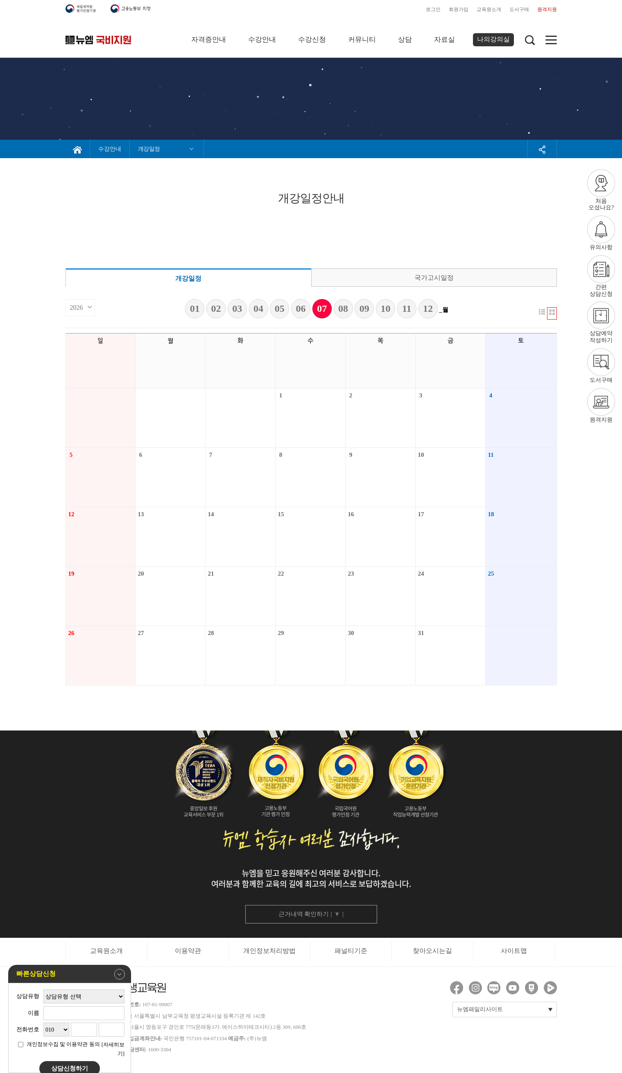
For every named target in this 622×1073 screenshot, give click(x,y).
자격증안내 (208, 39)
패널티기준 (351, 950)
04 (258, 308)
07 (322, 308)
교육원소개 (489, 9)
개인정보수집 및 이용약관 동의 (63, 1044)
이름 (33, 1013)
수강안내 (262, 39)
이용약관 (188, 950)
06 (301, 308)
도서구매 (519, 9)
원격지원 (547, 9)
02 (216, 308)
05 (280, 308)
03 (237, 308)
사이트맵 (514, 950)
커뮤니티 (362, 39)
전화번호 (27, 1029)
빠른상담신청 (70, 974)
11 (407, 308)
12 (428, 308)
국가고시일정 (434, 277)
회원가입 (458, 9)
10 (386, 308)
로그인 (433, 9)
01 (195, 308)
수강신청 (312, 39)
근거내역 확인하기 (311, 914)
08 (343, 308)
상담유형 (27, 996)
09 (364, 308)
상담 (405, 39)
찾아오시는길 (432, 950)
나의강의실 (493, 39)
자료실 (444, 39)
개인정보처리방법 (269, 950)
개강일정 (188, 278)
